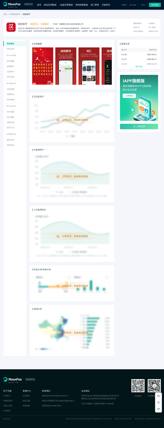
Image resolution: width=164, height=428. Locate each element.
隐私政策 (7, 419)
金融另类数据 (66, 5)
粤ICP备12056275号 (123, 419)
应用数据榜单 (14, 14)
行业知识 (26, 396)
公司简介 (7, 396)
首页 (39, 5)
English (124, 5)
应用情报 (26, 406)
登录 (143, 5)
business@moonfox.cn (59, 396)
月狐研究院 (7, 401)
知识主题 (26, 401)
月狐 (5, 14)
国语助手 (26, 14)
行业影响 (7, 411)
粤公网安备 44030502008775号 (148, 419)
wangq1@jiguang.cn (66, 401)
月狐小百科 (7, 406)
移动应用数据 (50, 5)
